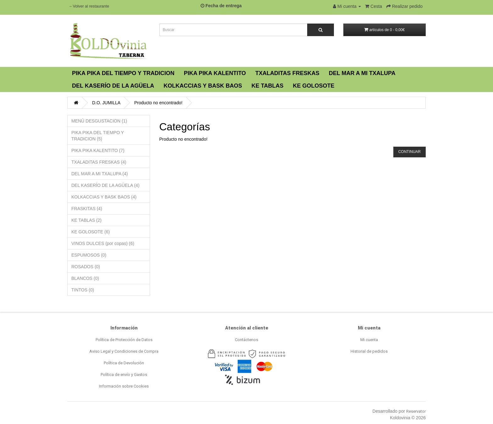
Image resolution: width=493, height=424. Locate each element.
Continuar (409, 151)
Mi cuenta (369, 339)
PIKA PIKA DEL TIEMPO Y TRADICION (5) (97, 135)
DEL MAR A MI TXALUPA (362, 73)
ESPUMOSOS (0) (88, 255)
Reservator (416, 411)
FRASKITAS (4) (86, 208)
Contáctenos (246, 339)
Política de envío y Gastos (124, 374)
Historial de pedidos (369, 351)
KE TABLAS (268, 86)
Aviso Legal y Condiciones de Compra (123, 351)
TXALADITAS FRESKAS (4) (98, 162)
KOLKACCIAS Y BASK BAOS (202, 86)
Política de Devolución (124, 363)
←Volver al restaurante (89, 6)
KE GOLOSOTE (313, 86)
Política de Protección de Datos (124, 339)
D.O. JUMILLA (106, 102)
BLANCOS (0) (85, 278)
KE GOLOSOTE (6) (90, 231)
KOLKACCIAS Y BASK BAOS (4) (103, 196)
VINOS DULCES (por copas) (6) (102, 243)
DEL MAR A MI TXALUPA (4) (99, 173)
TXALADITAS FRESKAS (287, 73)
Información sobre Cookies (124, 386)
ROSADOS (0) (85, 266)
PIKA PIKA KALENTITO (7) (98, 150)
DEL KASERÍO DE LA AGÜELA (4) (105, 185)
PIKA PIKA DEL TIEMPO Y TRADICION (123, 73)
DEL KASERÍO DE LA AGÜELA (113, 86)
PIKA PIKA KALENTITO (215, 73)
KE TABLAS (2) (86, 220)
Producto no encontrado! (158, 102)
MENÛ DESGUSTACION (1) (99, 120)
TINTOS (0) (82, 289)
